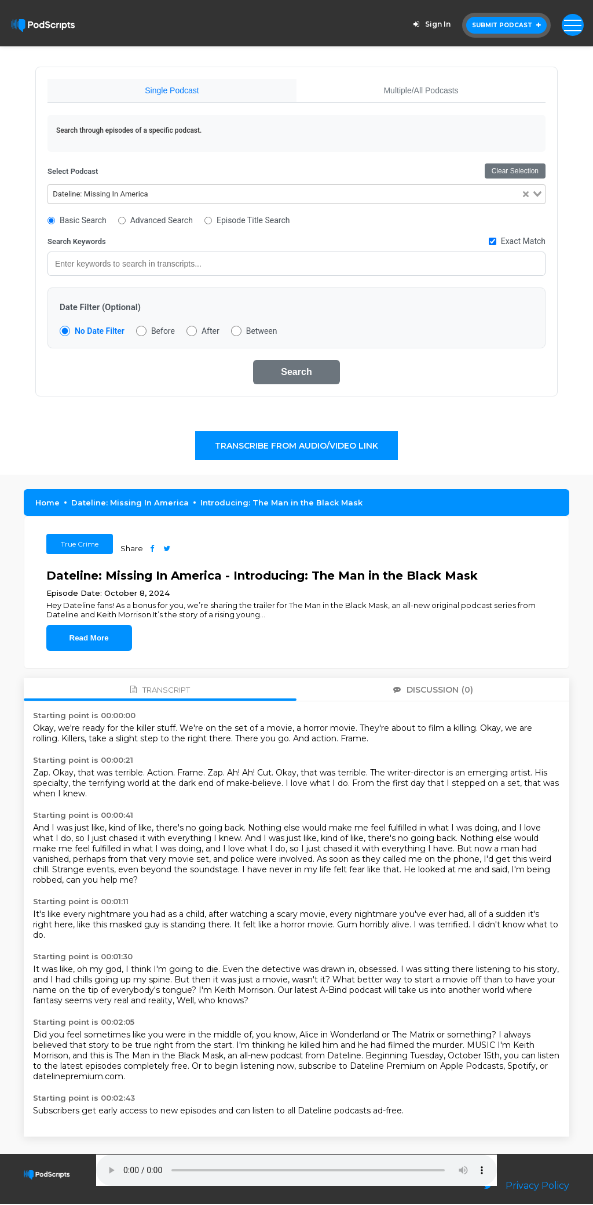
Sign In (430, 24)
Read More (89, 639)
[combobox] (296, 195)
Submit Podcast (506, 25)
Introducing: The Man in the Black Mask (281, 503)
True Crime (79, 545)
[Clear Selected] (526, 195)
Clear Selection (515, 172)
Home (47, 503)
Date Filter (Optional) (100, 308)
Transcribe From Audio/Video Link (296, 447)
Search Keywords (76, 242)
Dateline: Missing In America (130, 503)
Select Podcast (72, 172)
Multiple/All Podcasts (420, 90)
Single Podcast (172, 90)
